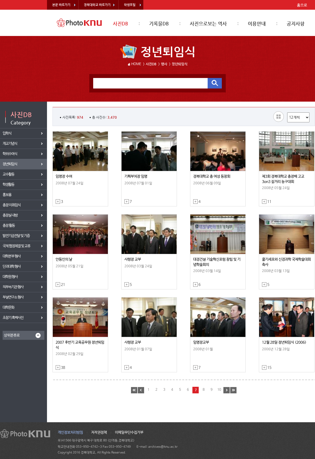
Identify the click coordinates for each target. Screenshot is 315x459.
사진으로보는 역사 (208, 23)
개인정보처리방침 (70, 432)
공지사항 (295, 23)
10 (219, 390)
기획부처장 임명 (135, 176)
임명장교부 (201, 342)
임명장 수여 (64, 176)
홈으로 (302, 5)
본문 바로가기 (61, 5)
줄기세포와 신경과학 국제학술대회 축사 (286, 262)
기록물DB (159, 23)
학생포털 (129, 5)
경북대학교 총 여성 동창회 (211, 176)
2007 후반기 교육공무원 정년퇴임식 (80, 345)
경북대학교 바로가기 (97, 5)
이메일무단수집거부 (129, 432)
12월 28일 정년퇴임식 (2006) (284, 342)
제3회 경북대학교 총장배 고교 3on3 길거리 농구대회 (283, 179)
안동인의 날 (64, 259)
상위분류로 (12, 335)
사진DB (120, 23)
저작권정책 (99, 432)
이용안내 (257, 23)
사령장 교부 (132, 259)
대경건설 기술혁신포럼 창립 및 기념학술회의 (216, 262)
